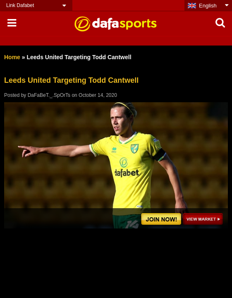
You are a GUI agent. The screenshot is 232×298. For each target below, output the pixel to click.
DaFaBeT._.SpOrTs (49, 95)
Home (12, 57)
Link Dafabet (20, 5)
